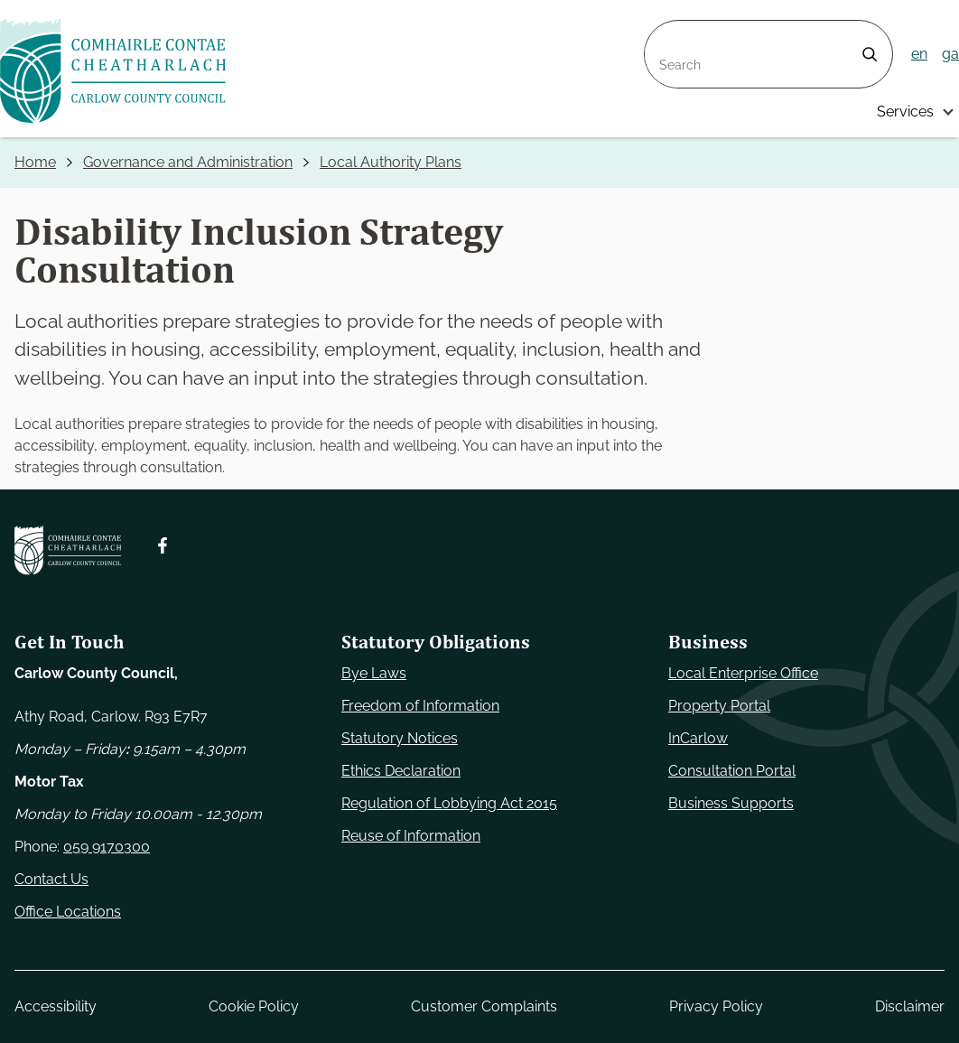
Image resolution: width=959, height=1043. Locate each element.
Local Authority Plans (390, 162)
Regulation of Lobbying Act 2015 (449, 803)
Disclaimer (910, 1006)
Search (668, 31)
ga (950, 53)
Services (905, 111)
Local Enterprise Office (743, 673)
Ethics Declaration (401, 770)
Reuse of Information (410, 835)
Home (35, 162)
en (919, 53)
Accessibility (55, 1006)
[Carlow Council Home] (67, 550)
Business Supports (731, 803)
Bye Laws (373, 673)
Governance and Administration (188, 162)
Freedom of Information (420, 705)
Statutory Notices (399, 738)
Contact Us (51, 879)
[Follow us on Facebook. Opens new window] (162, 545)
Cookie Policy (254, 1006)
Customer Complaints (484, 1006)
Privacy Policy (716, 1006)
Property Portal (719, 705)
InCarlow (698, 738)
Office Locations (67, 911)
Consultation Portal (732, 770)
